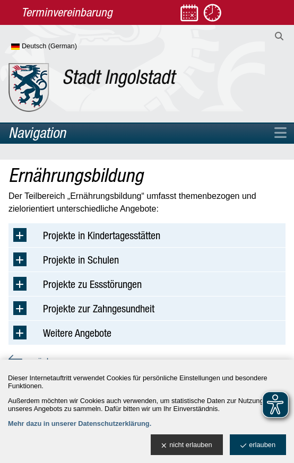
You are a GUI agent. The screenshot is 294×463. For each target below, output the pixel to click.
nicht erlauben (186, 445)
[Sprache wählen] (61, 46)
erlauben (257, 445)
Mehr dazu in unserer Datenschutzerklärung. (79, 423)
